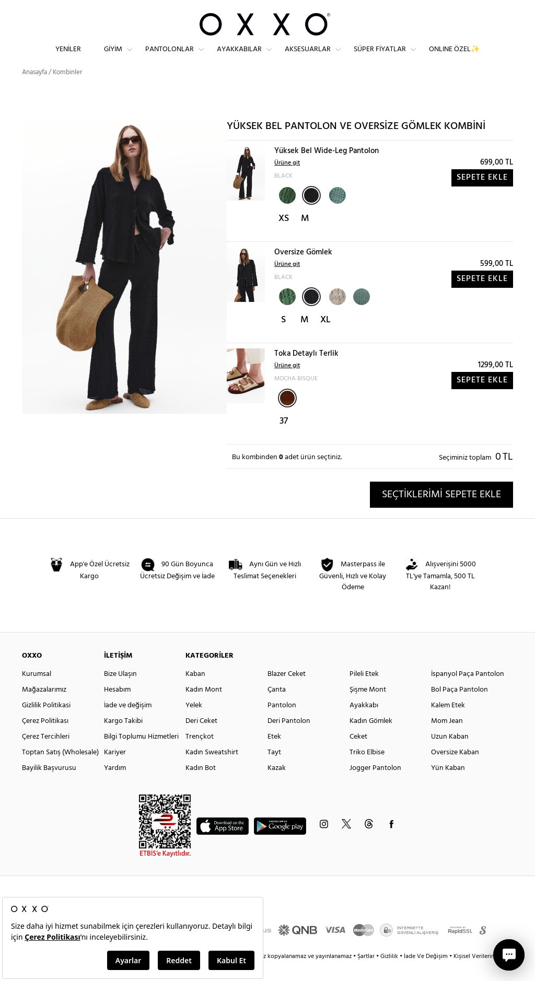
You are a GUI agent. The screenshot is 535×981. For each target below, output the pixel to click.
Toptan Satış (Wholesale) (60, 769)
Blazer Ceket (287, 691)
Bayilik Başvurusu (49, 785)
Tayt (274, 769)
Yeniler (68, 58)
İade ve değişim (128, 722)
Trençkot (199, 754)
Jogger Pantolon (375, 785)
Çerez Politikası (45, 738)
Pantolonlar (169, 58)
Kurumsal (36, 691)
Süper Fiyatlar (380, 58)
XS (283, 235)
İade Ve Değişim (426, 973)
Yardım (115, 785)
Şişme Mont (368, 706)
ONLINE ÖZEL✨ (454, 58)
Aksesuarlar (308, 58)
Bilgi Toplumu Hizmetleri (141, 754)
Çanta (277, 706)
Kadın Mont (203, 706)
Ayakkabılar (239, 58)
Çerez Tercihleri (45, 754)
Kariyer (115, 769)
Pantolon (282, 722)
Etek (274, 754)
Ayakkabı (364, 722)
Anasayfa (34, 88)
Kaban (195, 691)
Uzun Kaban (450, 754)
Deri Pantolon (289, 738)
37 (284, 438)
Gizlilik (390, 973)
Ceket (358, 754)
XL (325, 336)
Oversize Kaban (455, 769)
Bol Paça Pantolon (459, 706)
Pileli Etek (364, 691)
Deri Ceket (201, 738)
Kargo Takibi (123, 738)
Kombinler (67, 88)
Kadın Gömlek (371, 738)
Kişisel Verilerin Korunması (488, 973)
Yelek (193, 722)
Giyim (113, 58)
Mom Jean (447, 738)
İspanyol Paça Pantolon (467, 691)
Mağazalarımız (44, 706)
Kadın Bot (200, 785)
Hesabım (117, 706)
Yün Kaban (448, 785)
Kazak (277, 785)
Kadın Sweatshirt (211, 769)
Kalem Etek (448, 722)
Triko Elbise (367, 769)
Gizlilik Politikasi (46, 722)
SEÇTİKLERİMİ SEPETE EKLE (441, 511)
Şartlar (366, 973)
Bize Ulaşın (120, 691)
